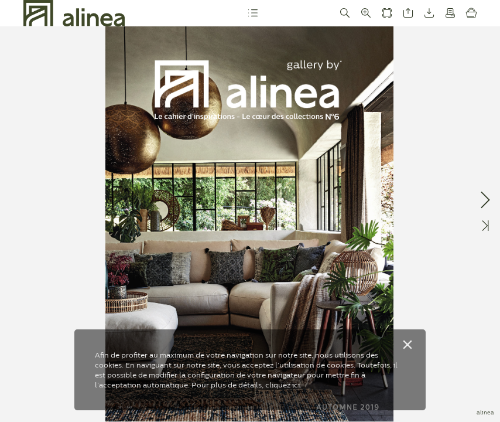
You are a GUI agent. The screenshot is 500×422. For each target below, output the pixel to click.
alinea (485, 412)
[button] (252, 13)
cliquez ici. (283, 384)
